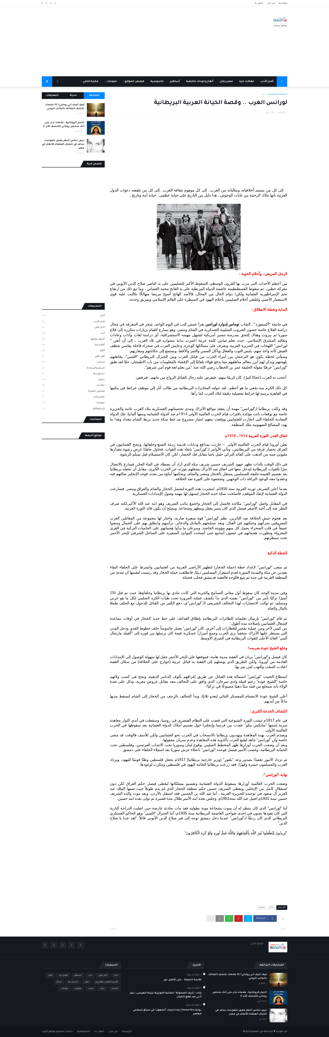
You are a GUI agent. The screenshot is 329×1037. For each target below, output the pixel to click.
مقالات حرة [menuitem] (246, 81)
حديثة (73, 95)
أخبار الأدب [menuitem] (267, 81)
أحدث (283, 929)
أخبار (73, 316)
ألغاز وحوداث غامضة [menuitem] (199, 81)
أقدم (113, 929)
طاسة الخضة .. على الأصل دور (182, 980)
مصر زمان (73, 397)
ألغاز (73, 351)
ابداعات (73, 363)
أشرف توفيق (73, 339)
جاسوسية (73, 374)
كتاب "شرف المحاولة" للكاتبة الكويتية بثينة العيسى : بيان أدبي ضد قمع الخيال (165, 995)
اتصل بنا (259, 3)
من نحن (271, 3)
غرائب (91, 988)
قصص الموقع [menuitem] (134, 81)
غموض (77, 988)
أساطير (78, 975)
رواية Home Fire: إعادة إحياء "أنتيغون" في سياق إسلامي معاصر (167, 1012)
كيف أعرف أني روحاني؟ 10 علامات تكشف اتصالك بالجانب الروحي (64, 107)
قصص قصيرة (73, 392)
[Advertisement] (118, 41)
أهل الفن (73, 357)
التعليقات (52, 95)
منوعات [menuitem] (112, 81)
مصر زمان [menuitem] (226, 81)
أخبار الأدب (73, 322)
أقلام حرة (73, 345)
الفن (87, 982)
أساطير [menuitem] (175, 81)
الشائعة (94, 95)
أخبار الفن (73, 328)
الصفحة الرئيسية (277, 94)
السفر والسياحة (73, 368)
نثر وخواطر (73, 409)
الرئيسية (283, 3)
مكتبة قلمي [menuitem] (90, 81)
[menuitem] (282, 81)
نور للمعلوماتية (254, 1031)
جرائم (73, 380)
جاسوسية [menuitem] (157, 81)
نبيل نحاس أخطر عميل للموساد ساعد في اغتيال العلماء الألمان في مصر (63, 144)
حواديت (73, 386)
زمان (263, 94)
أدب (73, 334)
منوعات (261, 907)
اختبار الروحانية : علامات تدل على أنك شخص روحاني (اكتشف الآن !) (63, 124)
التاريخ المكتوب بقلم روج (106, 982)
